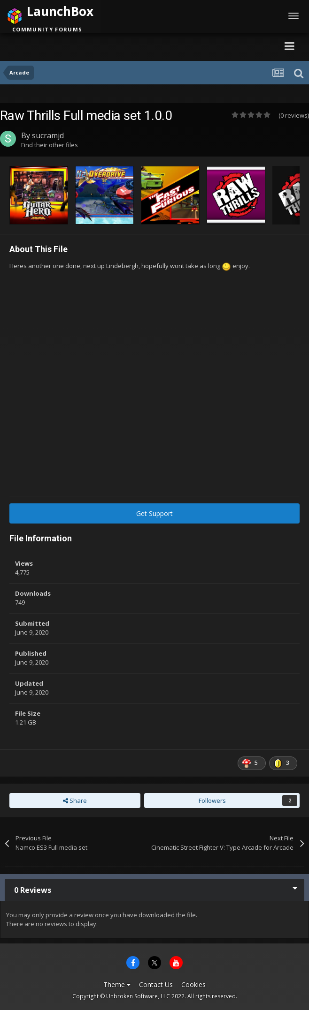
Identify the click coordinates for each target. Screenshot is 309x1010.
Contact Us (156, 984)
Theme (117, 984)
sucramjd (48, 135)
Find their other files (49, 145)
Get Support (154, 513)
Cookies (193, 984)
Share (75, 800)
